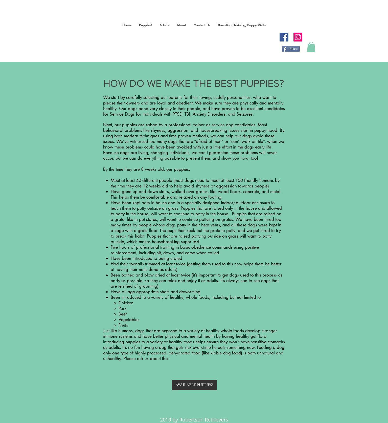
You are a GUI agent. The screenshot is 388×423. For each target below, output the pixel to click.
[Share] (291, 49)
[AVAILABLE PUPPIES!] (194, 385)
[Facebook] (284, 37)
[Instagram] (297, 37)
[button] (145, 25)
